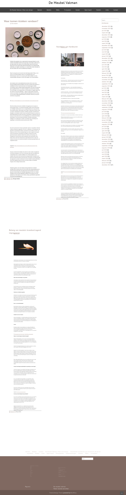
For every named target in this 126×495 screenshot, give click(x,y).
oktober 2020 (107, 101)
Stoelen (98, 10)
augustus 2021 (108, 87)
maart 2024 (107, 56)
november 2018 (108, 128)
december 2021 (108, 81)
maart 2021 (107, 95)
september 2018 (108, 131)
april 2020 (107, 109)
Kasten (78, 10)
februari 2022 (107, 78)
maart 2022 (107, 76)
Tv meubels (67, 10)
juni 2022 (107, 71)
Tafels (57, 10)
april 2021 (107, 94)
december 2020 (108, 98)
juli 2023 (107, 60)
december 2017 (108, 146)
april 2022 (107, 75)
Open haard (88, 10)
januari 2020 (107, 112)
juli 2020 (107, 106)
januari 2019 (107, 125)
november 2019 (108, 114)
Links (107, 10)
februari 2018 (107, 142)
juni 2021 (107, 90)
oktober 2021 (107, 84)
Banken (40, 10)
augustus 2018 (108, 133)
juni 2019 (107, 119)
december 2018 (108, 127)
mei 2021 (107, 92)
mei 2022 (107, 73)
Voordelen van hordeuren (70, 90)
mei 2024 (107, 54)
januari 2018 (107, 144)
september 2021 (108, 86)
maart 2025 (107, 48)
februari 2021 (107, 97)
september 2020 (108, 103)
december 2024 (108, 49)
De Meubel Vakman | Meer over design (21, 10)
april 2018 (107, 139)
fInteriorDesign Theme (56, 493)
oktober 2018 (107, 130)
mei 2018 (107, 138)
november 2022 (108, 68)
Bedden (49, 10)
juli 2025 (107, 46)
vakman (12, 160)
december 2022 (108, 67)
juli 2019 (107, 117)
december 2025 (108, 43)
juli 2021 (107, 89)
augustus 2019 (108, 116)
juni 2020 (107, 108)
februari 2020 (107, 111)
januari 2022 (107, 79)
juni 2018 (107, 136)
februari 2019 (107, 124)
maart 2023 (107, 63)
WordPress (73, 493)
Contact (115, 10)
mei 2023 (107, 62)
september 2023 (108, 59)
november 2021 (108, 82)
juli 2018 (107, 135)
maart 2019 (107, 122)
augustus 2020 (108, 105)
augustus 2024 (108, 51)
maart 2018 (107, 141)
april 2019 (107, 120)
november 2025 (108, 45)
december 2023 (108, 57)
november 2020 (108, 100)
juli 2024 (107, 52)
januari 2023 (107, 65)
